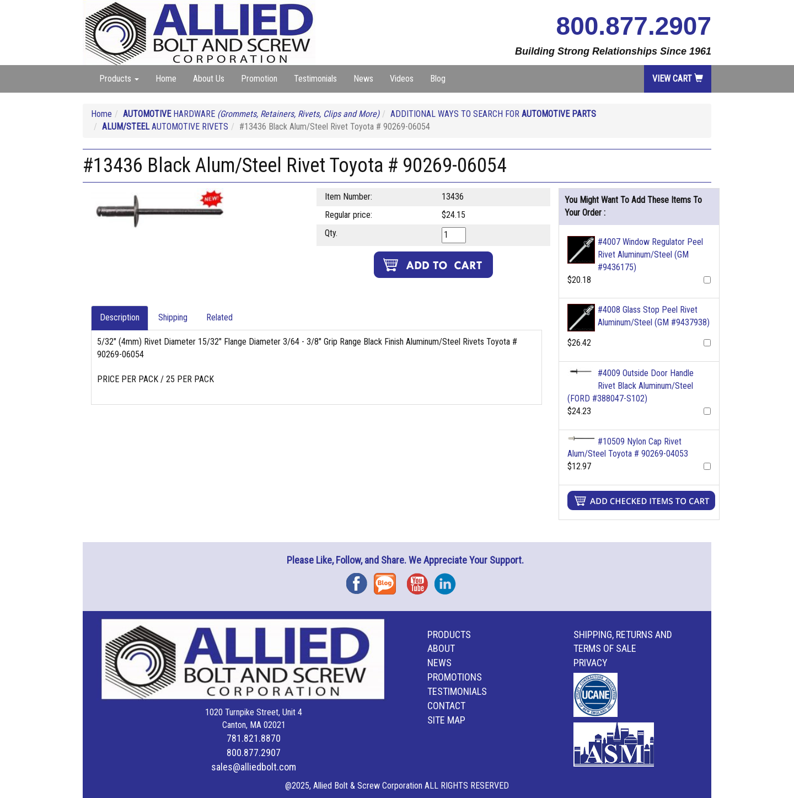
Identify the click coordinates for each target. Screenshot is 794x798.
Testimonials (315, 78)
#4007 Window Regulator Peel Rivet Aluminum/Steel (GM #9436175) (650, 254)
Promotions (454, 677)
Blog (438, 78)
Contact (446, 705)
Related (219, 317)
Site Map (446, 720)
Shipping (172, 317)
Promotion (259, 78)
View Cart (677, 78)
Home (165, 78)
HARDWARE (251, 114)
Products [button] (119, 78)
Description (120, 317)
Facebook (360, 580)
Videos (402, 78)
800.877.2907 (633, 26)
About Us (208, 78)
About (441, 648)
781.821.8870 (254, 738)
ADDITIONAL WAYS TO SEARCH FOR (493, 114)
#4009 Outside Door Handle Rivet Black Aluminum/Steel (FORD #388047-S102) (630, 386)
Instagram (448, 580)
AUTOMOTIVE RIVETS (165, 126)
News (363, 78)
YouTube (421, 580)
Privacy (590, 662)
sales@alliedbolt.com (253, 767)
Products (449, 634)
